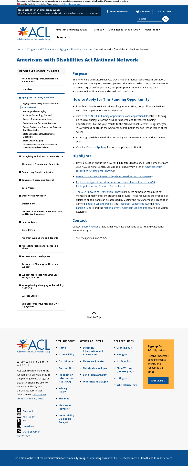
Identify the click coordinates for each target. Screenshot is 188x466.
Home (20, 49)
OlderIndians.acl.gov (95, 381)
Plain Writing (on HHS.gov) (126, 369)
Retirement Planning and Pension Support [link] (40, 265)
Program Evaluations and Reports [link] (40, 237)
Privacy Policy (63, 390)
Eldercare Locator (94, 361)
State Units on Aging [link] (33, 140)
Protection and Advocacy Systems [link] (39, 123)
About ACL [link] (62, 37)
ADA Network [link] (29, 107)
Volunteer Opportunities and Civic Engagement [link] (40, 305)
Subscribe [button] (158, 380)
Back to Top (94, 315)
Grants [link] (98, 29)
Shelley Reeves (90, 226)
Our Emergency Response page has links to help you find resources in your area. (59, 13)
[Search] (165, 19)
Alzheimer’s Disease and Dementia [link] (40, 164)
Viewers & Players (65, 407)
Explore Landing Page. (100, 203)
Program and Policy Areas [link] (71, 29)
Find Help (143, 11)
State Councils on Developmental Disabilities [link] (39, 135)
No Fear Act (125, 361)
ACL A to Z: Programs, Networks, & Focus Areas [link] (40, 80)
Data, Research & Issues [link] (123, 29)
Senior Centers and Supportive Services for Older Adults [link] (42, 128)
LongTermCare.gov (95, 374)
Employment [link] (28, 203)
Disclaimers (66, 361)
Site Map (64, 398)
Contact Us (65, 368)
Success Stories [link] (30, 295)
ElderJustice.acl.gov (95, 368)
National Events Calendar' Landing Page (127, 207)
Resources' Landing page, (134, 203)
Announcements (117, 11)
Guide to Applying (96, 147)
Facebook (29, 411)
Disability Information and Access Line (93, 351)
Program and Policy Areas (41, 49)
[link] (41, 98)
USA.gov (123, 378)
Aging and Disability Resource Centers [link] (41, 103)
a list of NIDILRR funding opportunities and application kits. (116, 116)
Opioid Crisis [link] (28, 230)
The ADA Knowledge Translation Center (99, 191)
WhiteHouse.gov (127, 386)
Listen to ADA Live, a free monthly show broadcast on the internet (114, 176)
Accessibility (66, 354)
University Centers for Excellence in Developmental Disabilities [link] (40, 146)
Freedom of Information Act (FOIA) (66, 378)
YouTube (29, 416)
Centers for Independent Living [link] (38, 119)
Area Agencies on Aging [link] (34, 111)
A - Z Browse (164, 11)
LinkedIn (28, 426)
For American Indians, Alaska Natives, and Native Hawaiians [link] (42, 213)
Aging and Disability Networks (76, 49)
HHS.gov (123, 354)
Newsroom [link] (151, 29)
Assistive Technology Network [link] (38, 115)
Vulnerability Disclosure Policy (66, 419)
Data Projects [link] (29, 188)
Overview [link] (27, 89)
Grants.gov (125, 347)
